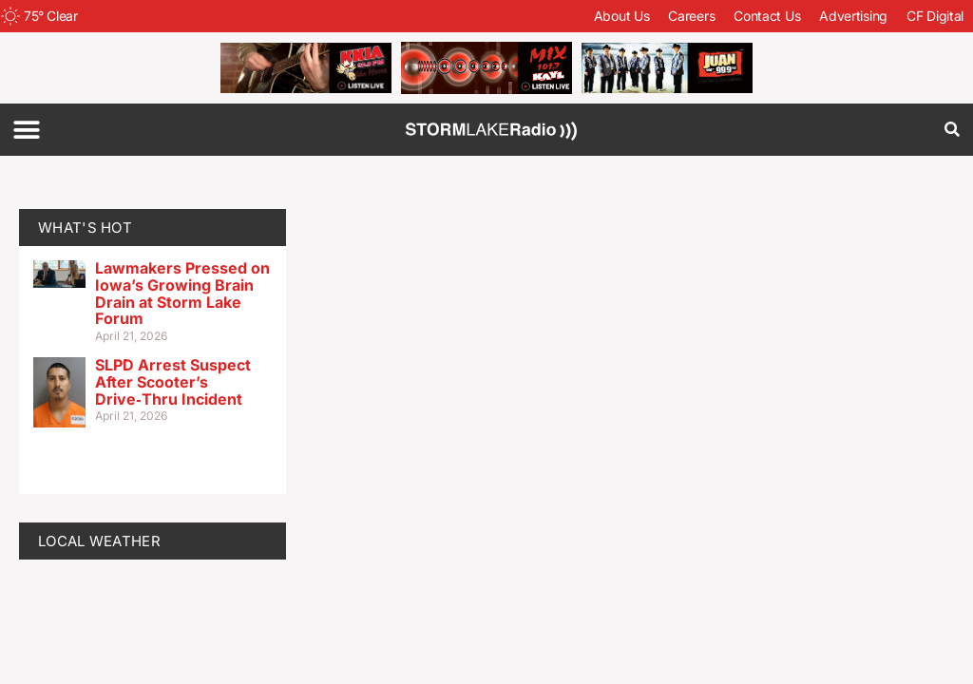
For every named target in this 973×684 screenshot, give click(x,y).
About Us (622, 16)
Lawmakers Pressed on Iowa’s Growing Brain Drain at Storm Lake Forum (182, 293)
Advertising (853, 16)
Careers (691, 16)
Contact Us (767, 16)
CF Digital (934, 16)
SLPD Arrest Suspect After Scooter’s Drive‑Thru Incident (173, 381)
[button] (26, 129)
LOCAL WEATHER (99, 541)
